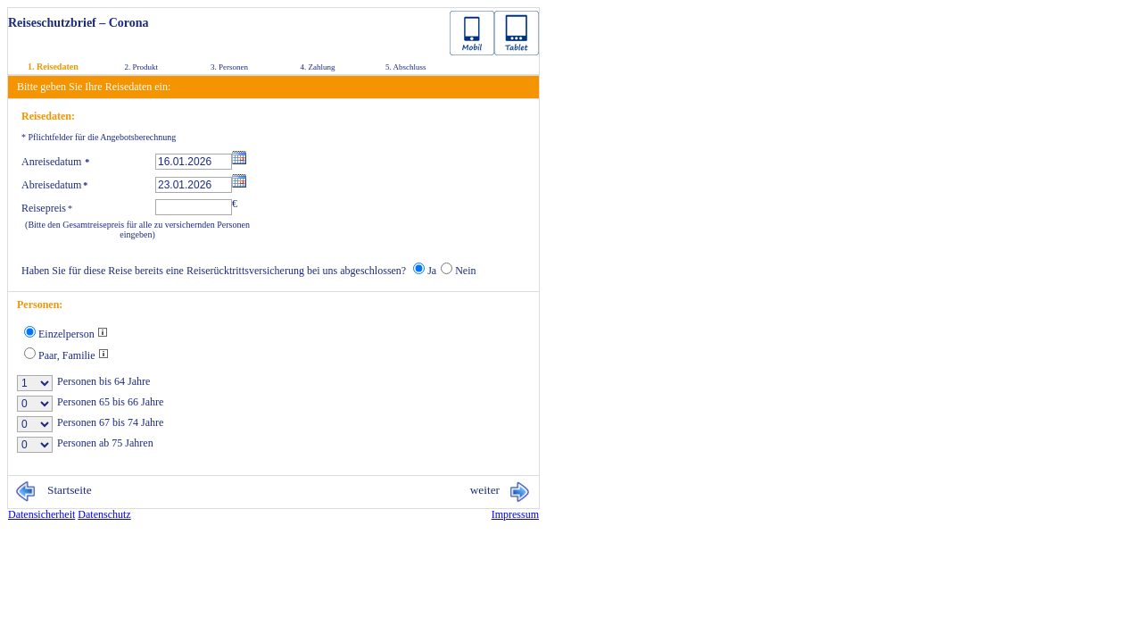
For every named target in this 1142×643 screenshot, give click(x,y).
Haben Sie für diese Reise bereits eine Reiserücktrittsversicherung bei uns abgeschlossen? (213, 270)
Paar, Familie (73, 355)
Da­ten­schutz (104, 514)
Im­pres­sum (515, 514)
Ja (431, 270)
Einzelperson (73, 334)
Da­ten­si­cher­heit (41, 514)
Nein (465, 270)
